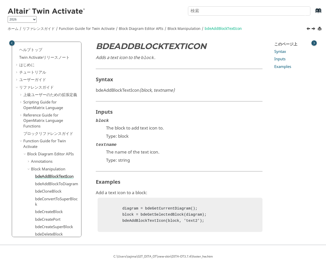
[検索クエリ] (249, 11)
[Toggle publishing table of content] (12, 43)
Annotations (41, 97)
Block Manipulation (184, 28)
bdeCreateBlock (49, 147)
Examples (282, 66)
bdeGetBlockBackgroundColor (56, 228)
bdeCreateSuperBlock (54, 162)
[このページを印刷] (320, 29)
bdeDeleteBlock (49, 170)
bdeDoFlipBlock (49, 190)
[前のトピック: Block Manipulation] (309, 29)
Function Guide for (87, 28)
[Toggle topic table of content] (314, 43)
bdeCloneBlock (48, 127)
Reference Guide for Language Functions (43, 56)
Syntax (280, 51)
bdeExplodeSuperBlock (55, 211)
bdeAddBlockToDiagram (56, 119)
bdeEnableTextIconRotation (56, 200)
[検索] (301, 10)
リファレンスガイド (39, 28)
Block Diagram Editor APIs (141, 28)
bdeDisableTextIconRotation (56, 180)
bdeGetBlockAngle (51, 218)
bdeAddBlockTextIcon (223, 28)
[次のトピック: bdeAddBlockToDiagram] (314, 29)
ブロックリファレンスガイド (48, 69)
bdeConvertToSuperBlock (56, 137)
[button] (21, 51)
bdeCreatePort (47, 155)
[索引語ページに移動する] (313, 13)
